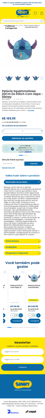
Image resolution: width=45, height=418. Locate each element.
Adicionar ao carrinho (22, 138)
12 (37, 327)
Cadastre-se (26, 15)
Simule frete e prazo (13, 159)
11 (34, 327)
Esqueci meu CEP (8, 168)
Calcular (34, 163)
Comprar (17, 321)
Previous (3, 78)
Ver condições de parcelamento (14, 125)
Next (42, 78)
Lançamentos (31, 27)
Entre (23, 12)
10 (32, 327)
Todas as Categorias (11, 27)
